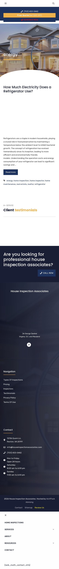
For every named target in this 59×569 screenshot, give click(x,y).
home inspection (21, 180)
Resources (31, 543)
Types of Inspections (13, 380)
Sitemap (28, 507)
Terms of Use (9, 402)
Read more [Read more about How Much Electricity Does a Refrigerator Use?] (11, 172)
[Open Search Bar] (53, 3)
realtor (31, 184)
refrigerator (40, 184)
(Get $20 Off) (29, 15)
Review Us (39, 507)
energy (10, 180)
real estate (21, 184)
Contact (18, 507)
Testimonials (9, 393)
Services (31, 529)
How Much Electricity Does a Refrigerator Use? (27, 89)
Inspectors (8, 389)
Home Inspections (14, 522)
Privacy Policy (9, 398)
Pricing (6, 384)
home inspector (37, 180)
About (8, 536)
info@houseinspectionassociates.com (24, 447)
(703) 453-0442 (14, 453)
